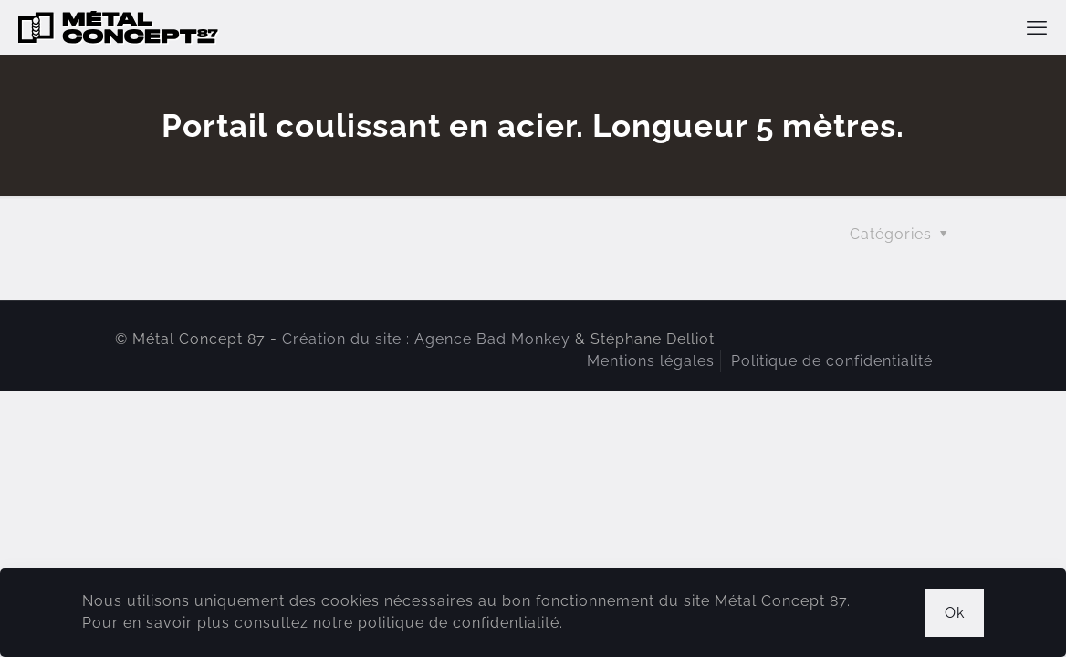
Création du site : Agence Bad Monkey (426, 339)
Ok (955, 612)
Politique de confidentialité (832, 361)
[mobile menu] (1036, 27)
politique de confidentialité (458, 622)
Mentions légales (651, 361)
